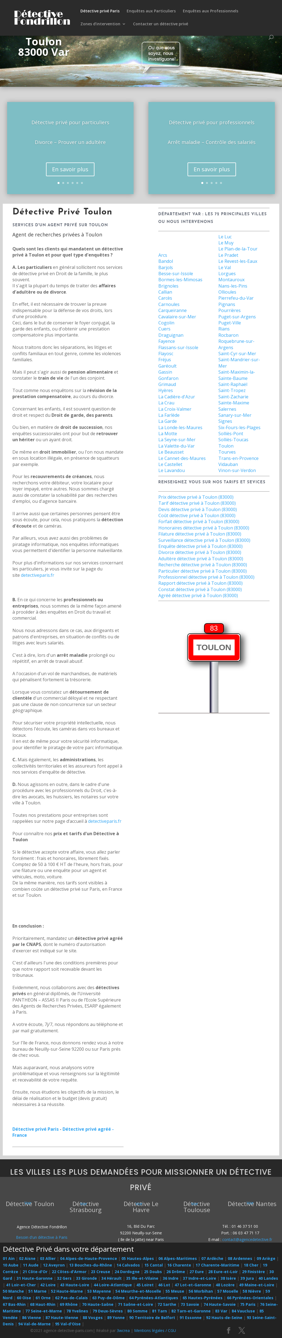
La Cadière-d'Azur (176, 397)
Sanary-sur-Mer (234, 415)
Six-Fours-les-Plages (239, 427)
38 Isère (228, 1278)
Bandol (165, 261)
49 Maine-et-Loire (256, 1284)
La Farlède (169, 415)
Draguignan (170, 335)
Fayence (166, 341)
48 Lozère (225, 1284)
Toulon (226, 446)
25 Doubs (153, 1271)
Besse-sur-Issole (175, 274)
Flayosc (165, 354)
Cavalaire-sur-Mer (177, 317)
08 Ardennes (240, 1258)
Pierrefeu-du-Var (236, 298)
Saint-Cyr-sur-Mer (237, 354)
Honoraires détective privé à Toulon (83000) (203, 528)
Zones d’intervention (100, 24)
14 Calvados (128, 1265)
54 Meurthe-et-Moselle (138, 1291)
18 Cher (251, 1265)
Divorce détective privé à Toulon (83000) (199, 552)
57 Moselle (227, 1291)
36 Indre (170, 1278)
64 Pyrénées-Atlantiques (153, 1297)
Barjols (165, 267)
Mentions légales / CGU (155, 1330)
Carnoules (169, 304)
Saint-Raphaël (232, 384)
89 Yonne (116, 1317)
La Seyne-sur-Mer (177, 440)
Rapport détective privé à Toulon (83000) (200, 583)
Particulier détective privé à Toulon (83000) (202, 571)
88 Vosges (93, 1317)
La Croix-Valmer (174, 409)
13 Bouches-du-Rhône (90, 1265)
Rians (224, 329)
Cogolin (166, 323)
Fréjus (164, 360)
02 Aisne (27, 1258)
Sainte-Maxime (233, 403)
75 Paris (248, 1304)
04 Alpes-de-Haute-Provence (88, 1258)
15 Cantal (153, 1265)
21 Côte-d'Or (35, 1271)
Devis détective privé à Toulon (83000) (197, 509)
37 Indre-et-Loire (199, 1278)
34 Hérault (111, 1278)
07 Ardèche (212, 1258)
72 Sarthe (167, 1304)
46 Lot (164, 1284)
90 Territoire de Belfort (152, 1317)
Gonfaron (168, 378)
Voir (28, 1202)
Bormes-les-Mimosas (180, 280)
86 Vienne (31, 1317)
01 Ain (9, 1258)
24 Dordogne (127, 1271)
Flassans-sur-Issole (178, 347)
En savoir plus (70, 176)
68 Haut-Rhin (42, 1304)
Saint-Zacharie (233, 397)
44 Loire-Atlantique (113, 1284)
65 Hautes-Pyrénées (203, 1297)
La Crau (166, 403)
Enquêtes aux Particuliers (151, 11)
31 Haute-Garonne (35, 1278)
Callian (165, 292)
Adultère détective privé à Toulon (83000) (200, 559)
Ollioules (227, 292)
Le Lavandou (171, 470)
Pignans (226, 304)
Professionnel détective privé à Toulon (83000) (206, 577)
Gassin (165, 372)
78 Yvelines (77, 1311)
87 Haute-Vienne (61, 1317)
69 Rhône (69, 1304)
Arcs (162, 255)
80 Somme (137, 1311)
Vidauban (228, 464)
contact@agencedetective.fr (247, 1239)
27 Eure (196, 1271)
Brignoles (168, 286)
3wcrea (123, 1330)
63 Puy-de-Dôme (108, 1297)
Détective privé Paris (100, 11)
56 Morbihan (201, 1291)
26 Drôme (175, 1271)
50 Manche (13, 1291)
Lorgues (227, 274)
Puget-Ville (229, 323)
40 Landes (268, 1278)
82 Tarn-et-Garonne (191, 1311)
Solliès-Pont (230, 434)
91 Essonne (191, 1317)
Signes (225, 421)
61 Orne (43, 1297)
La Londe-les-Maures (180, 427)
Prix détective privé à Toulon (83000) (196, 497)
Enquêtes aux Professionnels (210, 11)
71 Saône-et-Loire (135, 1304)
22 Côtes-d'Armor (69, 1271)
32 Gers (64, 1278)
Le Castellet (170, 464)
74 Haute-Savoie (220, 1304)
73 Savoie (190, 1304)
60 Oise (24, 1297)
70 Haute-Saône (97, 1304)
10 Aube (10, 1265)
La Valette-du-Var (176, 446)
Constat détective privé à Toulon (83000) (200, 589)
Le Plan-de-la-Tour (237, 249)
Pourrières (229, 310)
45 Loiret (145, 1284)
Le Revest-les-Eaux (237, 261)
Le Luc (225, 237)
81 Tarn (159, 1311)
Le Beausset (171, 452)
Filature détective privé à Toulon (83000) (199, 534)
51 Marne (37, 1291)
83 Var (221, 1311)
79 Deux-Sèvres (108, 1311)
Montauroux (231, 280)
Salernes (227, 409)
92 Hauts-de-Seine (224, 1317)
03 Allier (48, 1258)
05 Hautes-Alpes (137, 1258)
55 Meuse (175, 1291)
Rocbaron (228, 335)
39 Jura (247, 1278)
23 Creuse (100, 1271)
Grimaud (167, 384)
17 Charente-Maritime (217, 1265)
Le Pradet (228, 255)
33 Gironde (86, 1278)
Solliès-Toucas (233, 440)
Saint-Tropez (232, 390)
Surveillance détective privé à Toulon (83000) (204, 540)
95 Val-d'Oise (68, 1323)
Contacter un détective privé (160, 24)
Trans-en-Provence (238, 458)
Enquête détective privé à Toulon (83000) (200, 546)
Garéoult (167, 366)
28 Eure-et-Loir (223, 1271)
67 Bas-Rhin (14, 1304)
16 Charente (179, 1265)
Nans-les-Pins (232, 286)
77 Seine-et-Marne (43, 1311)
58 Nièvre (252, 1291)
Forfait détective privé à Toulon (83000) (198, 521)
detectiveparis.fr (37, 575)
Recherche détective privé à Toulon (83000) (202, 565)
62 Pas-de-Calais (71, 1297)
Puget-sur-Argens (237, 317)
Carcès (165, 298)
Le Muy (226, 243)
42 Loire (48, 1284)
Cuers (164, 329)
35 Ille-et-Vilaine (142, 1278)
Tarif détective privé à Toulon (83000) (197, 503)
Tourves (227, 452)
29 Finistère (253, 1271)
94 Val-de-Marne (34, 1323)
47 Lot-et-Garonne (193, 1284)
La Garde (167, 421)
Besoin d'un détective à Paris (41, 1237)
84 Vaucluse (243, 1311)
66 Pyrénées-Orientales (250, 1297)
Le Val (224, 267)
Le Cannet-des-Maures (182, 458)
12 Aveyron (54, 1265)
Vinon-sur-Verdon (237, 470)
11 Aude (31, 1265)
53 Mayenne (99, 1291)
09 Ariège (266, 1258)
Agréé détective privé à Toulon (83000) (198, 595)
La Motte (167, 434)
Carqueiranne (172, 310)
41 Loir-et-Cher (21, 1284)
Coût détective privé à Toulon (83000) (196, 515)
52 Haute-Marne (67, 1291)
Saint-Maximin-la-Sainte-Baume (236, 375)
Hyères (165, 390)
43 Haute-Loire (74, 1284)
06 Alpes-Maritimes (177, 1258)
